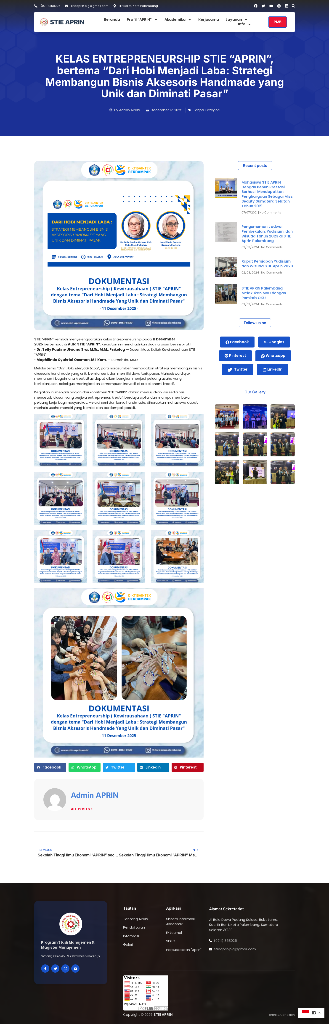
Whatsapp (273, 355)
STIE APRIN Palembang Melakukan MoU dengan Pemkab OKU (263, 293)
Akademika (177, 19)
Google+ (274, 342)
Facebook (237, 342)
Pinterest (235, 355)
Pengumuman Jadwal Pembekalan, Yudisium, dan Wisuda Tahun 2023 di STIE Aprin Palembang (267, 233)
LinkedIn (272, 369)
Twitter (238, 369)
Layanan (237, 19)
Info (244, 24)
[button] (293, 6)
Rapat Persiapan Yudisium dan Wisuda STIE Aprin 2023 (267, 264)
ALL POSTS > (82, 809)
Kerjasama (208, 19)
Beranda (112, 19)
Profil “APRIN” (142, 19)
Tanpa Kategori (206, 110)
